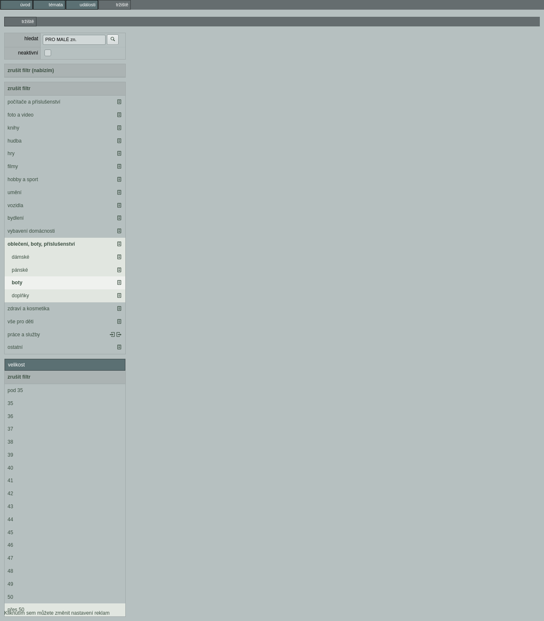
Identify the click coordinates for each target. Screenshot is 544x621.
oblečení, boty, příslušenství (41, 244)
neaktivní (28, 53)
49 (10, 584)
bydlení (16, 218)
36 (10, 416)
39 (10, 455)
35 (10, 403)
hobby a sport (23, 179)
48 (10, 571)
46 (10, 545)
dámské (20, 257)
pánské (20, 270)
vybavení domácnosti (31, 231)
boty (17, 283)
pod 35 (15, 390)
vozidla (15, 205)
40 (10, 468)
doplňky (20, 296)
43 (10, 506)
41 (10, 480)
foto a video (21, 115)
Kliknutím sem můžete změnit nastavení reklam (56, 613)
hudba (14, 141)
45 (10, 532)
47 (10, 558)
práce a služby (24, 335)
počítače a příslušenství (34, 102)
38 (10, 442)
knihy (13, 128)
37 (10, 429)
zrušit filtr (19, 88)
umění (14, 192)
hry (11, 153)
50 (10, 597)
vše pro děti (21, 322)
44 (10, 519)
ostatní (15, 347)
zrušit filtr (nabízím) (31, 70)
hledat (31, 39)
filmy (13, 166)
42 (10, 493)
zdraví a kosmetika (28, 309)
